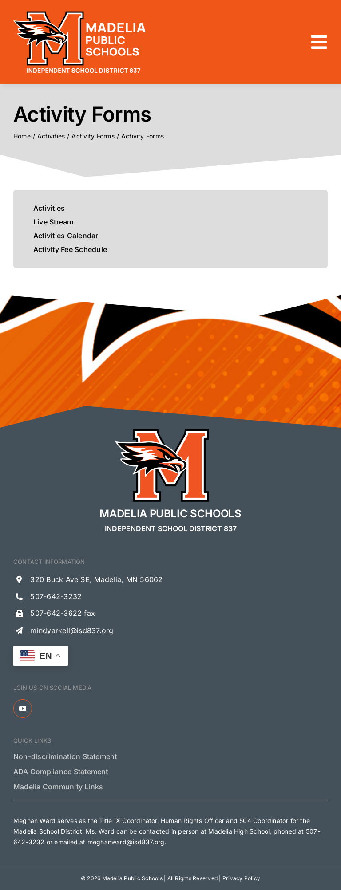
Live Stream (53, 221)
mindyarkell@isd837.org (71, 630)
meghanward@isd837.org (125, 842)
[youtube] (22, 708)
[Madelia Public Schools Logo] (80, 12)
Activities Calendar (66, 235)
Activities (49, 208)
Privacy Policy (241, 878)
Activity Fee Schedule (70, 249)
